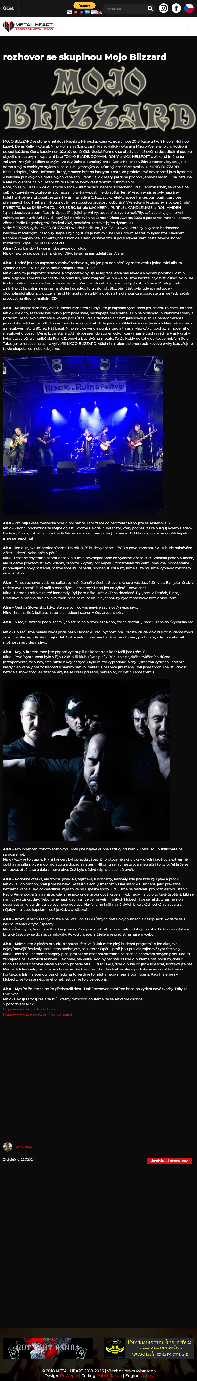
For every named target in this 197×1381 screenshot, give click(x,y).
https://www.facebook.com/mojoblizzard (37, 1014)
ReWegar (69, 1375)
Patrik (102, 1375)
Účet (8, 8)
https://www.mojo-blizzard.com (29, 1009)
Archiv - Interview (169, 1161)
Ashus (147, 1375)
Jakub (116, 1375)
